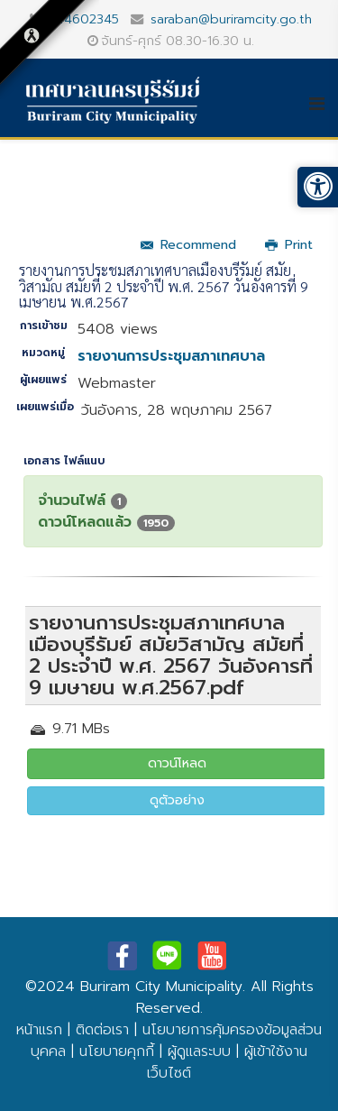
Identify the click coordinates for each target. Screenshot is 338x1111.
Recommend (188, 244)
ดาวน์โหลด (177, 763)
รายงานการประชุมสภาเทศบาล (171, 356)
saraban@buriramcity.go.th (231, 19)
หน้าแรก (39, 1030)
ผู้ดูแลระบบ (199, 1051)
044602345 (83, 19)
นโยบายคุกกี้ (116, 1051)
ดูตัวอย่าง (177, 800)
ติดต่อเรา (102, 1030)
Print (289, 244)
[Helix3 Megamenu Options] (323, 104)
